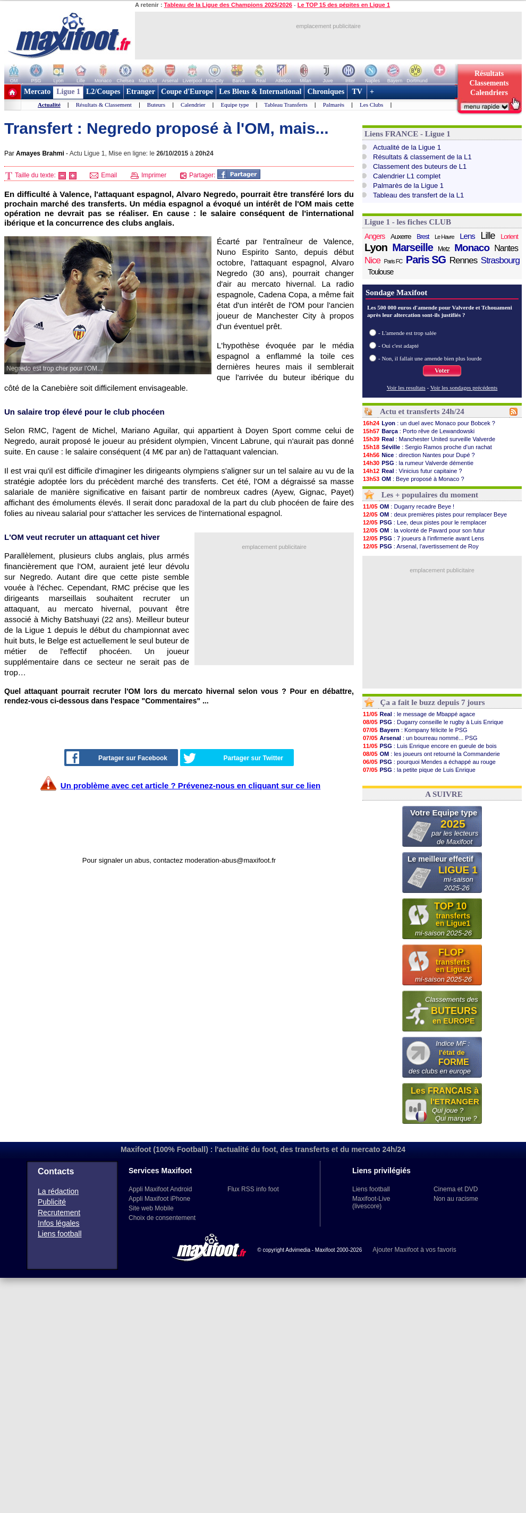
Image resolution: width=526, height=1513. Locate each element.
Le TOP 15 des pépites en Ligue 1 (344, 5)
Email (103, 175)
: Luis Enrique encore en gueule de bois (429, 746)
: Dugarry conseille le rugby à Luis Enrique (433, 722)
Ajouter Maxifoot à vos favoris (414, 1249)
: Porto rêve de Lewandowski (418, 431)
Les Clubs (371, 104)
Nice (372, 260)
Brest (423, 236)
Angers (374, 236)
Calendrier (193, 104)
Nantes (506, 248)
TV (357, 92)
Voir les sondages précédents (464, 387)
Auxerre (401, 236)
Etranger (140, 92)
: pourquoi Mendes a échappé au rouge (429, 762)
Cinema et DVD (456, 1189)
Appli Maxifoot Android (160, 1189)
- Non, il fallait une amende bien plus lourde (430, 358)
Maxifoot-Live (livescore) (371, 1202)
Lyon (375, 247)
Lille (487, 235)
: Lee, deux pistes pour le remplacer (424, 522)
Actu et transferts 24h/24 (422, 411)
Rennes (463, 260)
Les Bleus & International (260, 92)
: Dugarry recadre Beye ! (408, 506)
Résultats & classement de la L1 (422, 157)
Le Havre (444, 237)
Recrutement (59, 1212)
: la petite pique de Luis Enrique (419, 770)
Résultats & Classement (104, 104)
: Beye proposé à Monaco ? (413, 479)
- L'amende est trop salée (407, 333)
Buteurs (156, 104)
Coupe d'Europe (187, 92)
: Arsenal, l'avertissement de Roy (420, 546)
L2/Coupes (103, 92)
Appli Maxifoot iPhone (159, 1198)
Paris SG (426, 259)
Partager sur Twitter (233, 758)
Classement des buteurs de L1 (419, 166)
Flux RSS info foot (253, 1189)
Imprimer (149, 175)
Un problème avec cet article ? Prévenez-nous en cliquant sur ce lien (190, 785)
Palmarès (333, 104)
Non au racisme (456, 1198)
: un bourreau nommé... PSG (420, 738)
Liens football (60, 1234)
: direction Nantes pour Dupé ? (418, 455)
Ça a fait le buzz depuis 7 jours (432, 702)
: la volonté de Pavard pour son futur (423, 530)
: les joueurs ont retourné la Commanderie (431, 754)
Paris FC (393, 261)
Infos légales (59, 1223)
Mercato (37, 92)
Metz (443, 249)
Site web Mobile (151, 1208)
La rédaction (58, 1191)
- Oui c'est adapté (398, 345)
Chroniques (325, 92)
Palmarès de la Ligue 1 (408, 186)
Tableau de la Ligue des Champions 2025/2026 (228, 5)
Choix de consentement (162, 1218)
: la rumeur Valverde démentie (417, 463)
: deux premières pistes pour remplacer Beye (434, 514)
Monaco (471, 248)
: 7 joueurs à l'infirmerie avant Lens (423, 538)
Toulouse (380, 272)
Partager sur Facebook (116, 757)
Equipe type (234, 104)
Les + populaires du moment (429, 495)
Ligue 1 (68, 92)
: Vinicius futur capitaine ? (412, 471)
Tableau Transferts (285, 104)
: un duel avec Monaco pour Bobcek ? (428, 423)
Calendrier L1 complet (406, 176)
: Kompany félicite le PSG (415, 730)
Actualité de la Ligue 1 (407, 147)
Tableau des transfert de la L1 (418, 195)
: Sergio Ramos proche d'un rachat (427, 447)
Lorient (509, 236)
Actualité (49, 104)
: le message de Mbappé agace (418, 714)
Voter (442, 370)
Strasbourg (500, 260)
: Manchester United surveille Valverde (428, 439)
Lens (467, 235)
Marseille (412, 247)
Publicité (52, 1202)
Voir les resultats (406, 387)
